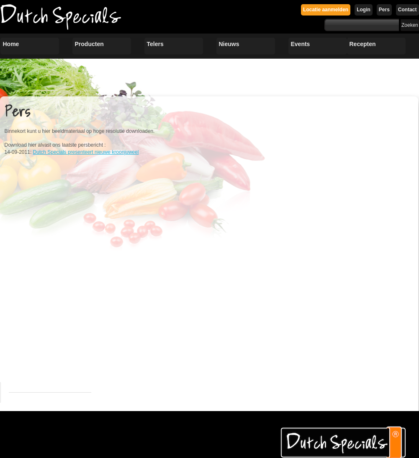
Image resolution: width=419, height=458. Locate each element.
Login (363, 10)
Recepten (363, 44)
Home (11, 44)
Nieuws (229, 44)
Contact (407, 10)
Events (300, 44)
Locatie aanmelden (325, 10)
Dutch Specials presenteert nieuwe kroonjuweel (86, 152)
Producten (89, 44)
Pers (384, 10)
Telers (155, 44)
